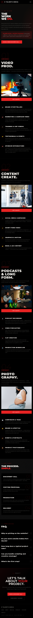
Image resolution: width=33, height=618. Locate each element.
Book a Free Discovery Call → (11, 41)
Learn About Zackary (16, 598)
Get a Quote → (17, 99)
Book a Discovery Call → (16, 594)
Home (2, 609)
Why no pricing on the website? (16, 533)
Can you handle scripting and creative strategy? (16, 555)
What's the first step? (16, 561)
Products (18, 609)
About (6, 609)
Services (12, 609)
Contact (3, 612)
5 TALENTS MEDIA (9, 2)
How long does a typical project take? (16, 547)
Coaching (24, 609)
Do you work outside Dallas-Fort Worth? (16, 540)
